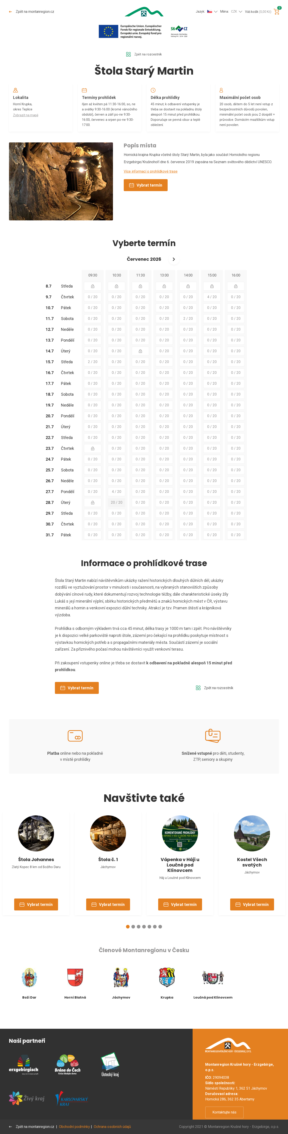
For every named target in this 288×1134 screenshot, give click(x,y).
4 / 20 (212, 309)
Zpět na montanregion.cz (32, 11)
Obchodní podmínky (75, 1127)
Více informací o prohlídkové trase (151, 184)
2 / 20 (188, 331)
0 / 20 (92, 309)
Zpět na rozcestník (144, 55)
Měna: (228, 11)
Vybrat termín (145, 197)
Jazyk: (204, 11)
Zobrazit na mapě (27, 119)
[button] (128, 945)
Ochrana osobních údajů (113, 1127)
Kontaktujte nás (224, 1112)
